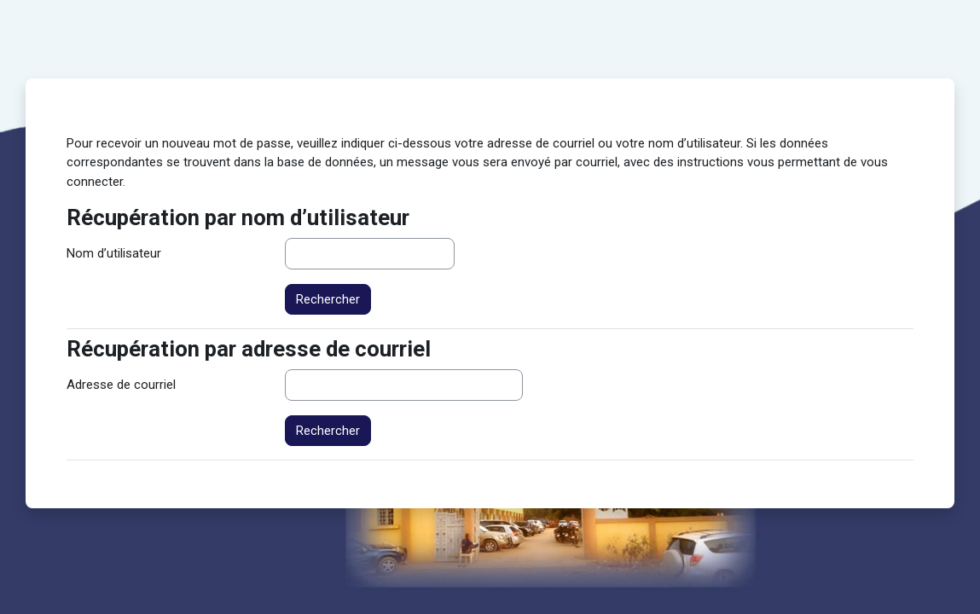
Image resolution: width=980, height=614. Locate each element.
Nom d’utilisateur (114, 253)
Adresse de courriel (121, 384)
